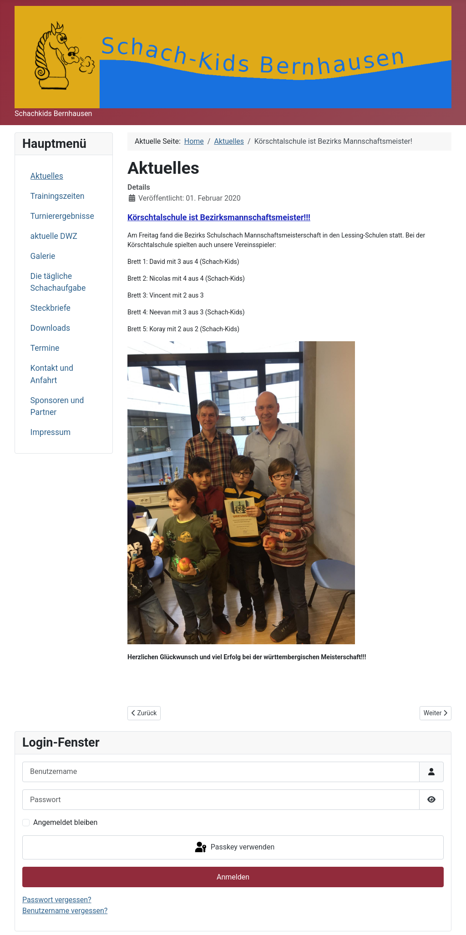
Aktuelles (46, 176)
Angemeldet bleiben (65, 822)
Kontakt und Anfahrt (51, 374)
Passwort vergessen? (56, 899)
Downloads (50, 328)
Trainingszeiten (57, 196)
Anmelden (233, 877)
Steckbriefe (50, 308)
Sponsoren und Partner (57, 406)
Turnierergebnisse (62, 216)
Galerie (43, 256)
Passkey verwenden (233, 847)
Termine (45, 348)
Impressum (50, 432)
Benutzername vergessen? (64, 910)
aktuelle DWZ (53, 236)
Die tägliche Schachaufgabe (58, 282)
